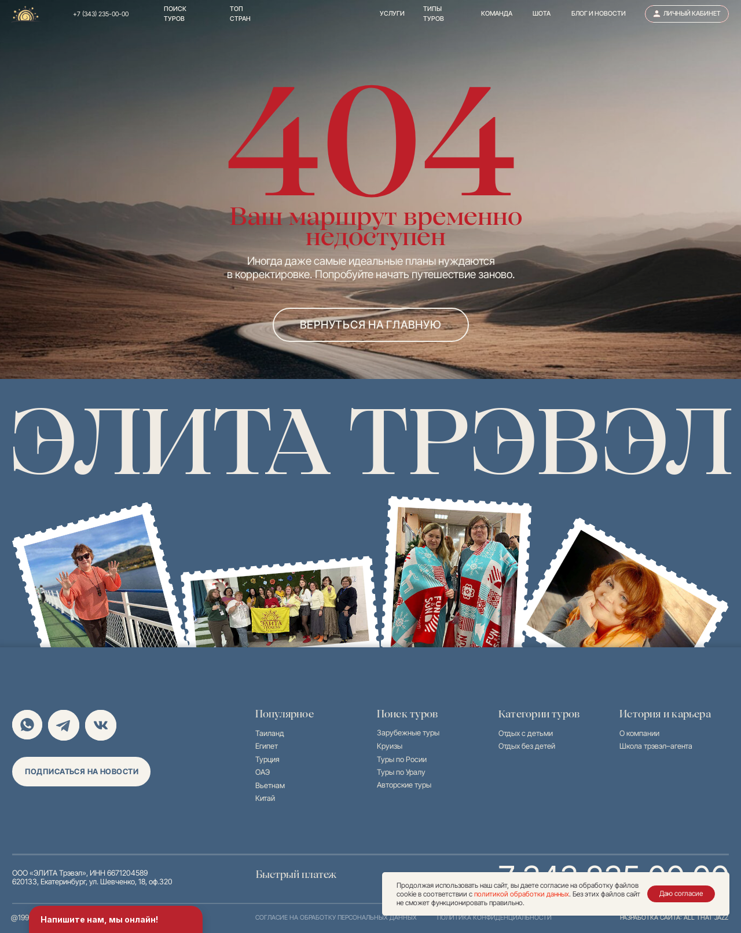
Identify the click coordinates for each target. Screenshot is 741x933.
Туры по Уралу (401, 772)
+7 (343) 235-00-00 (101, 14)
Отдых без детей (526, 746)
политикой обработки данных (521, 894)
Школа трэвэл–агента (655, 746)
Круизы (389, 746)
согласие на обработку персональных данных (336, 917)
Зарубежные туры (408, 732)
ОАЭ (262, 772)
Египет (266, 746)
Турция (267, 759)
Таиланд (269, 733)
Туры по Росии (402, 759)
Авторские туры (404, 785)
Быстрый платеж (296, 874)
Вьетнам (270, 785)
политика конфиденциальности (494, 917)
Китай (265, 798)
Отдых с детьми (525, 733)
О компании (639, 733)
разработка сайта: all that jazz (674, 917)
